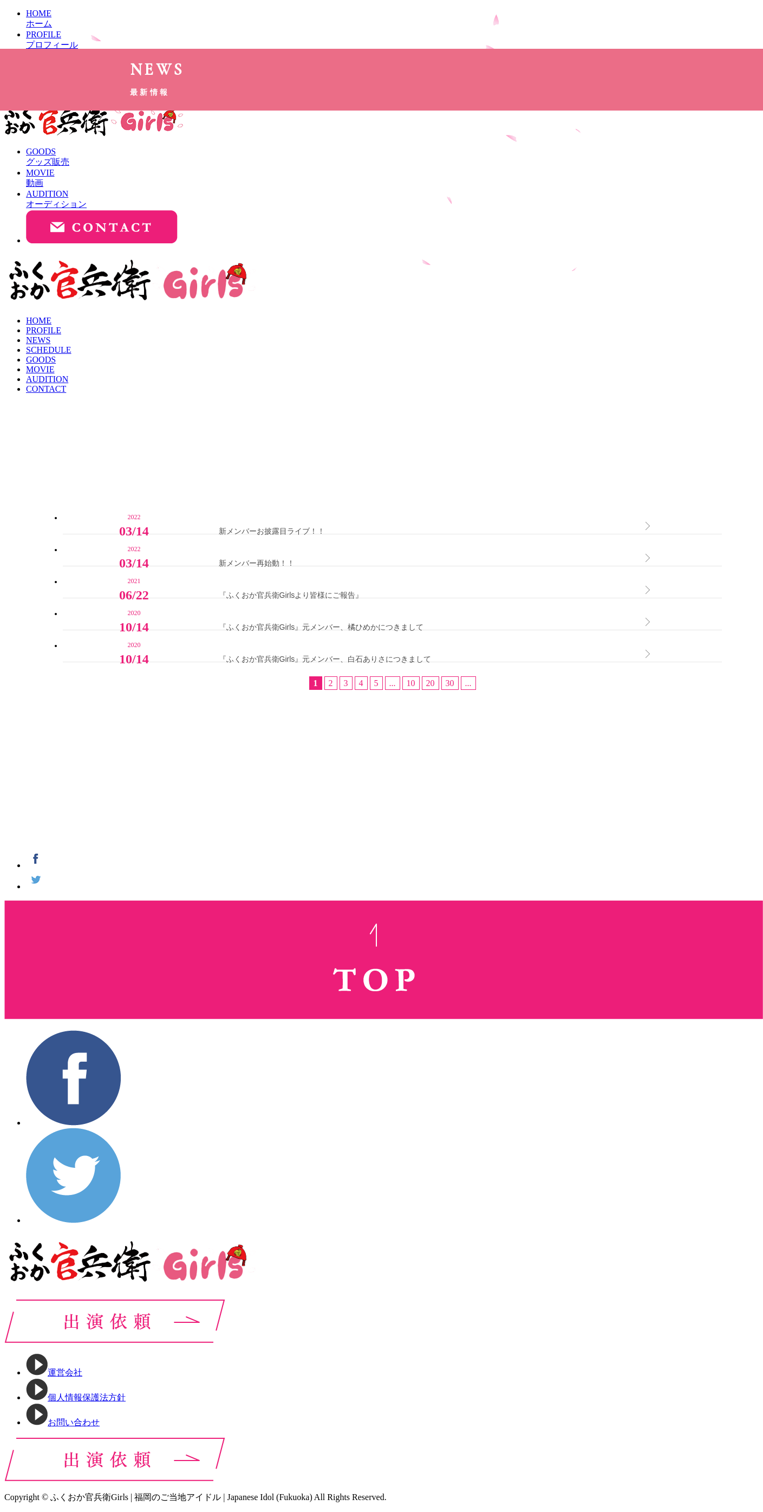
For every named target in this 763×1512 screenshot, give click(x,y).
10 (411, 694)
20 (430, 694)
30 (450, 694)
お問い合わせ (63, 1422)
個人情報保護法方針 (76, 1397)
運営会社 (54, 1372)
